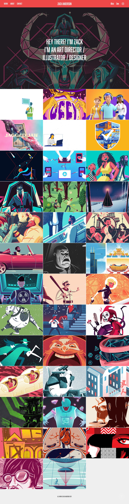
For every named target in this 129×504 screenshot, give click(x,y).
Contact (19, 3)
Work (6, 3)
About (12, 3)
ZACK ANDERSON (65, 4)
